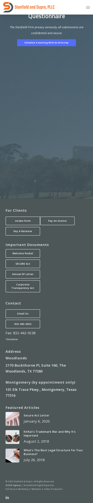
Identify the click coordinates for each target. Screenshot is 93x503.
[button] (88, 7)
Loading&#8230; (46, 115)
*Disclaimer (12, 339)
